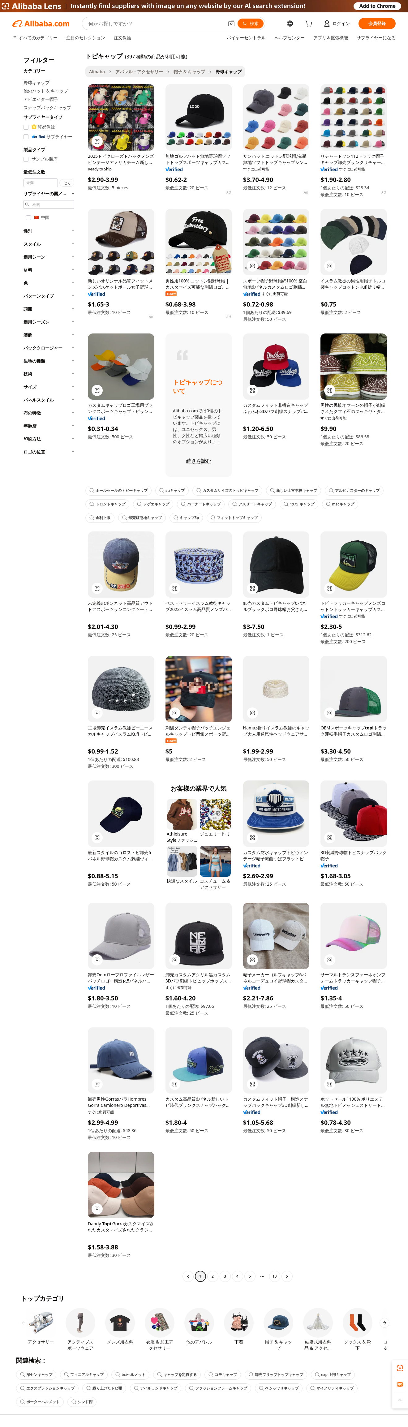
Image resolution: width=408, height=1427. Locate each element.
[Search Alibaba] (155, 23)
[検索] (251, 23)
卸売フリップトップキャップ (276, 1374)
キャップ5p (186, 517)
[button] (231, 23)
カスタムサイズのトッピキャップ (227, 490)
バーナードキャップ (201, 504)
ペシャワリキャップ (278, 1388)
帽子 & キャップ (189, 72)
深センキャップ (36, 1374)
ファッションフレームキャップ (218, 1388)
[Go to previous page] (188, 1276)
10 (275, 1276)
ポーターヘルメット (40, 1401)
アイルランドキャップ (155, 1388)
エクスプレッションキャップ (47, 1388)
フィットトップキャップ (234, 517)
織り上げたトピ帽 (104, 1388)
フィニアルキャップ (84, 1374)
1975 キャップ (299, 504)
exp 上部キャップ (333, 1374)
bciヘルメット (130, 1374)
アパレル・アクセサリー (139, 72)
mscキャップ (340, 504)
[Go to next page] (287, 1276)
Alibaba (97, 72)
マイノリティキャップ (332, 1388)
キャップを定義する (177, 1374)
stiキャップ (172, 490)
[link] (400, 1368)
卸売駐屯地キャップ (142, 517)
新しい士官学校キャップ (293, 490)
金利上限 (99, 517)
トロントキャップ (107, 504)
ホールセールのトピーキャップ (118, 490)
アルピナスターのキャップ (354, 490)
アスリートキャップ (252, 504)
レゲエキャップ (153, 504)
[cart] (310, 24)
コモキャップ (222, 1374)
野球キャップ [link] (229, 72)
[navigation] (47, 666)
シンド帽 (81, 1401)
